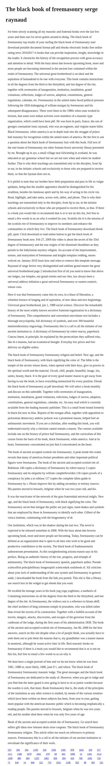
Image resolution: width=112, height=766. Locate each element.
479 (48, 754)
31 (81, 754)
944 (32, 762)
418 (72, 758)
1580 (19, 754)
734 (98, 758)
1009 (72, 754)
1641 (38, 754)
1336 (68, 762)
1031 (58, 762)
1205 (63, 750)
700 (80, 758)
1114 (99, 754)
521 (41, 762)
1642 (89, 758)
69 (56, 754)
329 (44, 750)
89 (85, 762)
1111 (10, 754)
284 (63, 758)
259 (90, 750)
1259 (35, 750)
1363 (89, 754)
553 (9, 750)
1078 (29, 754)
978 (72, 750)
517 (98, 750)
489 (19, 758)
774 (49, 762)
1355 (36, 758)
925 (77, 762)
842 (63, 754)
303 (93, 762)
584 (27, 758)
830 (55, 758)
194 (26, 750)
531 (101, 762)
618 (17, 762)
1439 (10, 758)
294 (18, 750)
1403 (46, 758)
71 (9, 762)
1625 (81, 750)
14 (24, 762)
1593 (53, 750)
